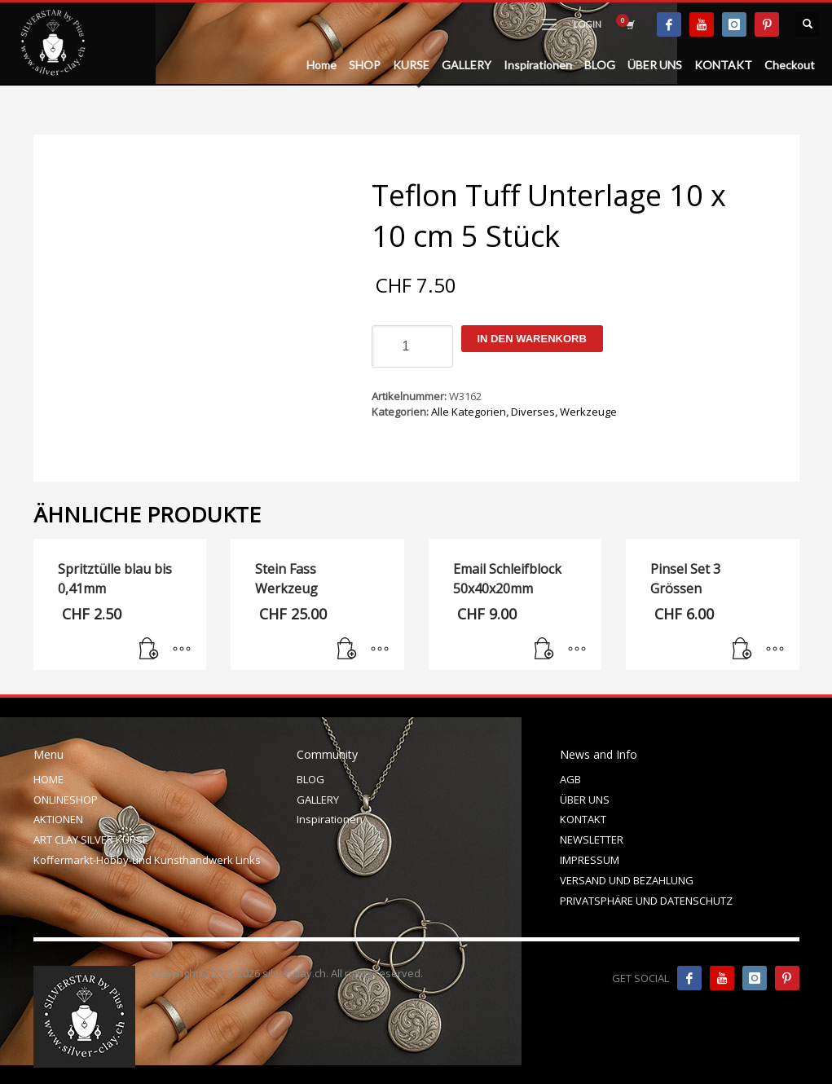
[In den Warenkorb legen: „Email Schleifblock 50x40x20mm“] (544, 649)
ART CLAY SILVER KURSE (90, 839)
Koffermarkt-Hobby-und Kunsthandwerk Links (147, 860)
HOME (48, 779)
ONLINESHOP (65, 799)
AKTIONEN (58, 819)
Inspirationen (330, 819)
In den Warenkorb (532, 339)
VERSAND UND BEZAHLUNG (626, 880)
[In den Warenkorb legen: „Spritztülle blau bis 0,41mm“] (149, 649)
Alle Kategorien (468, 411)
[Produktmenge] (412, 346)
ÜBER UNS (585, 799)
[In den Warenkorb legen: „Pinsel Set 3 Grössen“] (742, 649)
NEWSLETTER (591, 839)
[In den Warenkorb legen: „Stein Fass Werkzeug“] (347, 649)
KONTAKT (583, 819)
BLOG (310, 779)
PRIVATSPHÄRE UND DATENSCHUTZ (646, 900)
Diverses (533, 411)
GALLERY (318, 799)
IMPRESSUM (589, 860)
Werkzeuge (588, 411)
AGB (570, 779)
